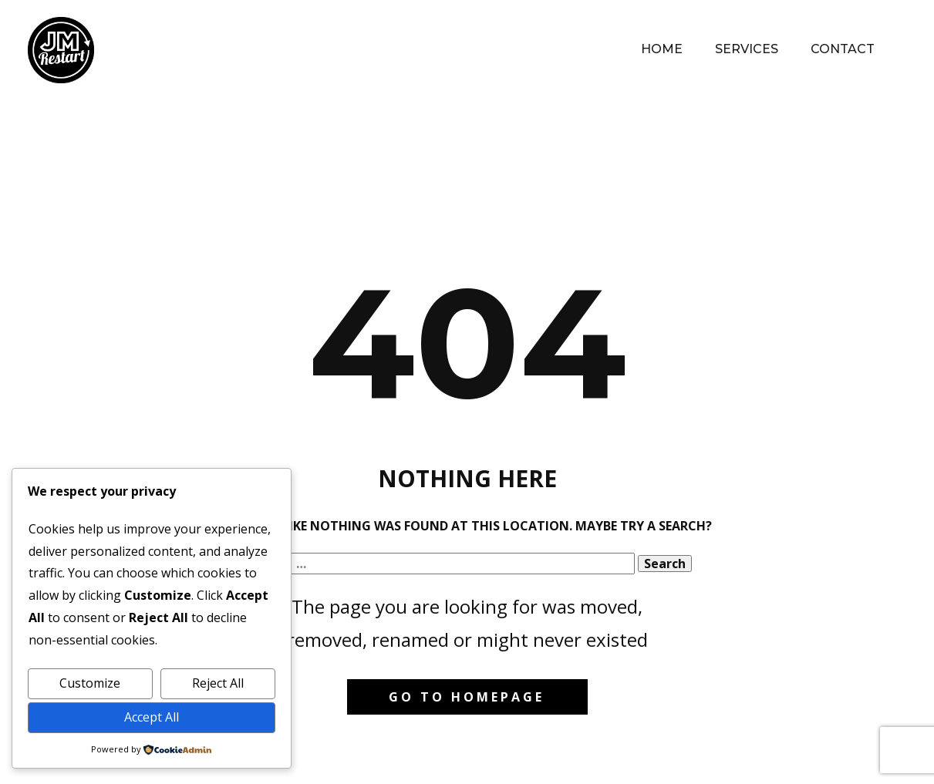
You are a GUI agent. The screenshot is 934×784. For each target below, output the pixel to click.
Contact (843, 49)
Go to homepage (467, 696)
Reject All (218, 683)
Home (662, 49)
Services (746, 49)
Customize (89, 683)
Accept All (151, 716)
